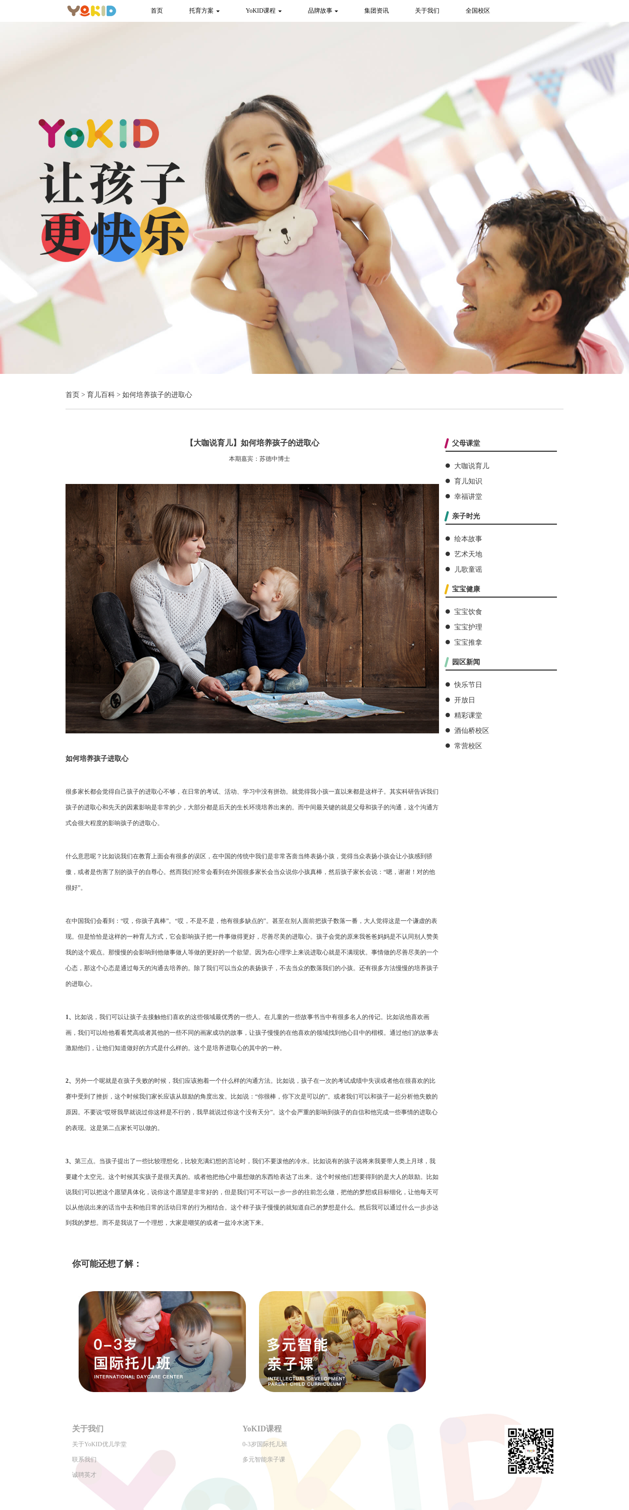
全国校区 (478, 10)
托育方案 (204, 10)
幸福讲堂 (468, 496)
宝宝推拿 (468, 642)
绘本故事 (468, 538)
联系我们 (84, 1459)
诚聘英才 (84, 1475)
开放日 (464, 700)
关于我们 (427, 10)
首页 (157, 10)
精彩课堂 (468, 715)
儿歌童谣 (468, 569)
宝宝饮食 (468, 611)
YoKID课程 (264, 10)
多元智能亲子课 (263, 1459)
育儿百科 (101, 394)
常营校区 (468, 746)
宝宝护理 (468, 627)
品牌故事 (323, 10)
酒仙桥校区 (471, 730)
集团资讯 (376, 10)
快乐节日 (468, 684)
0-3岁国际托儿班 (264, 1444)
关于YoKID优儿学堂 (99, 1444)
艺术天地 (468, 554)
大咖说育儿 (471, 466)
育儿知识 (468, 481)
